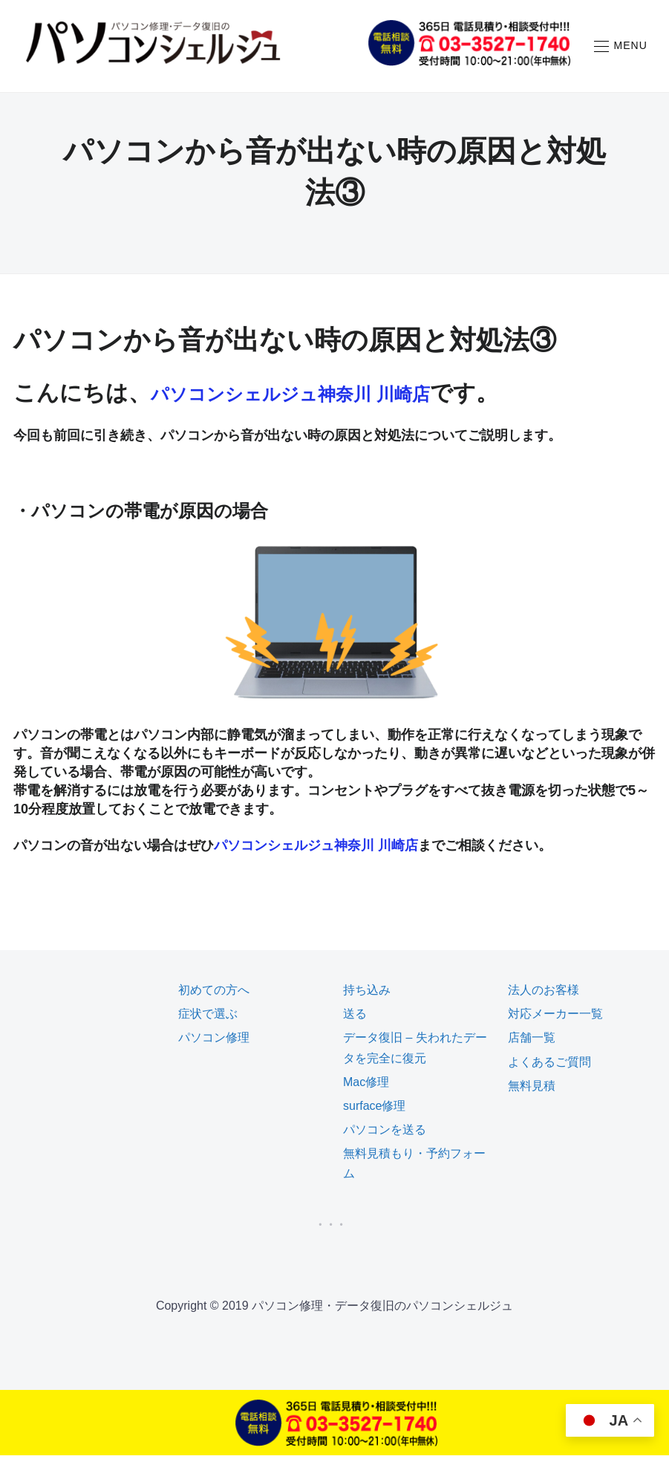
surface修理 (374, 1109)
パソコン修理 (213, 1042)
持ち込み (367, 993)
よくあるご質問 (549, 1065)
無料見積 (531, 1089)
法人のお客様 (543, 993)
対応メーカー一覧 (555, 1018)
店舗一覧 (531, 1042)
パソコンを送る (384, 1134)
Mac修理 (366, 1085)
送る (355, 1018)
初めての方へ (213, 993)
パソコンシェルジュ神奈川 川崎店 (324, 397)
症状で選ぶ (208, 1018)
